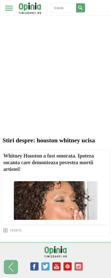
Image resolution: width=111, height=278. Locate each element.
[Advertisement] (55, 58)
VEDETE (16, 230)
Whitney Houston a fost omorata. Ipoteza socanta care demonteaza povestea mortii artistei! (48, 162)
